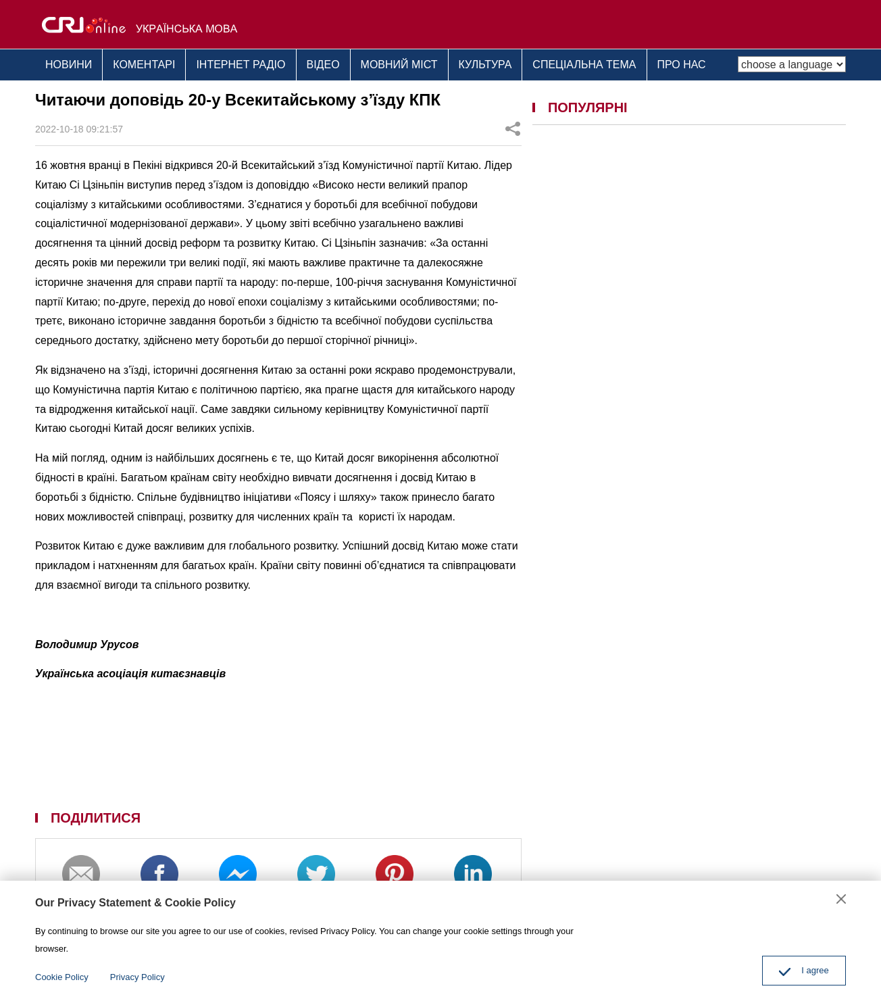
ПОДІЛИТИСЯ (96, 817)
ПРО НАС (681, 64)
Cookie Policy (62, 977)
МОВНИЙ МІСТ (399, 64)
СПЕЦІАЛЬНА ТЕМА (584, 64)
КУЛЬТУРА (485, 64)
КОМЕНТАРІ (144, 64)
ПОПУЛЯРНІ (588, 107)
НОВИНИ (68, 64)
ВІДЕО (323, 64)
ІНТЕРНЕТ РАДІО (240, 64)
